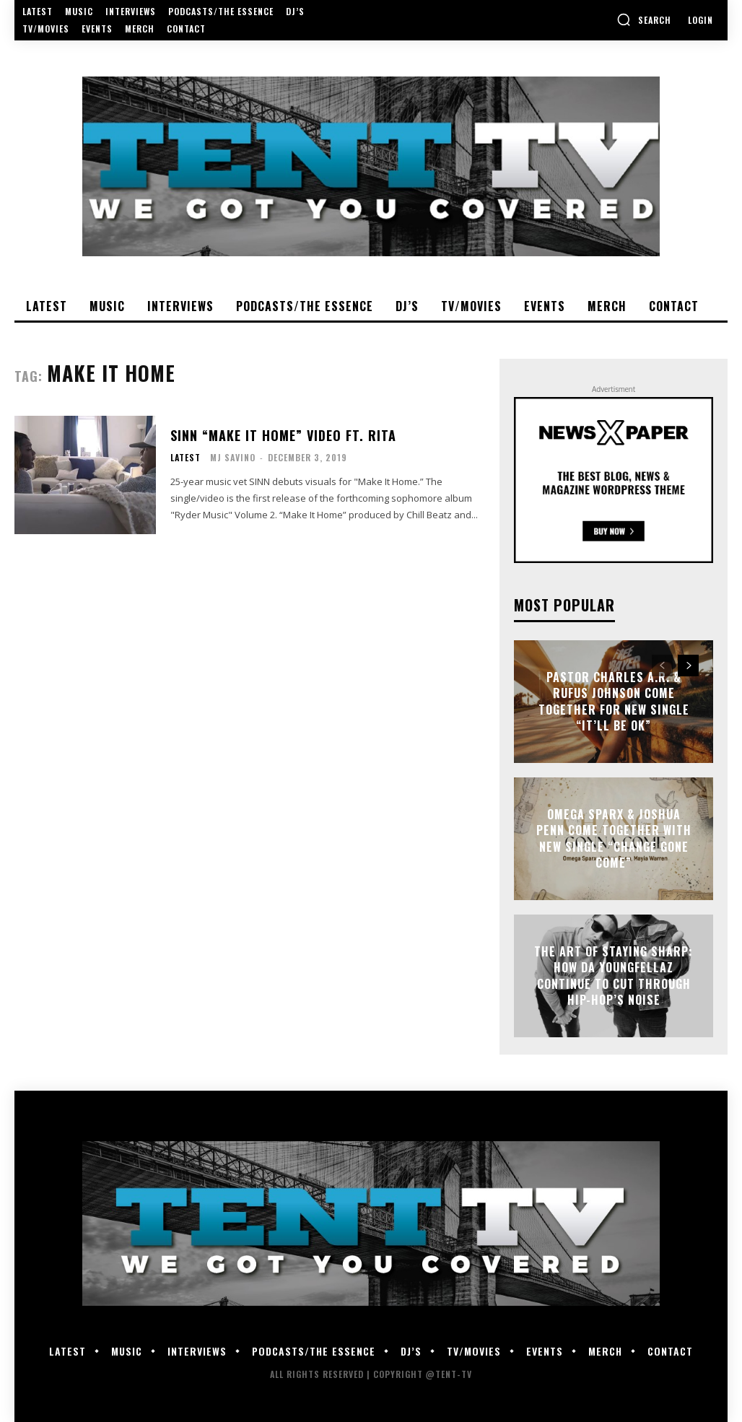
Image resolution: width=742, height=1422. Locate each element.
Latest (185, 457)
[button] (643, 19)
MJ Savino (233, 457)
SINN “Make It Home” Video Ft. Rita (283, 435)
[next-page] (688, 665)
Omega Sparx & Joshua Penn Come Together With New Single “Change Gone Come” (613, 838)
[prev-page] (662, 665)
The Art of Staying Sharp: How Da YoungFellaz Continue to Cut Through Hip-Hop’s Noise (613, 975)
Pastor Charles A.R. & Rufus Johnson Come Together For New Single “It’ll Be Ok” (613, 701)
